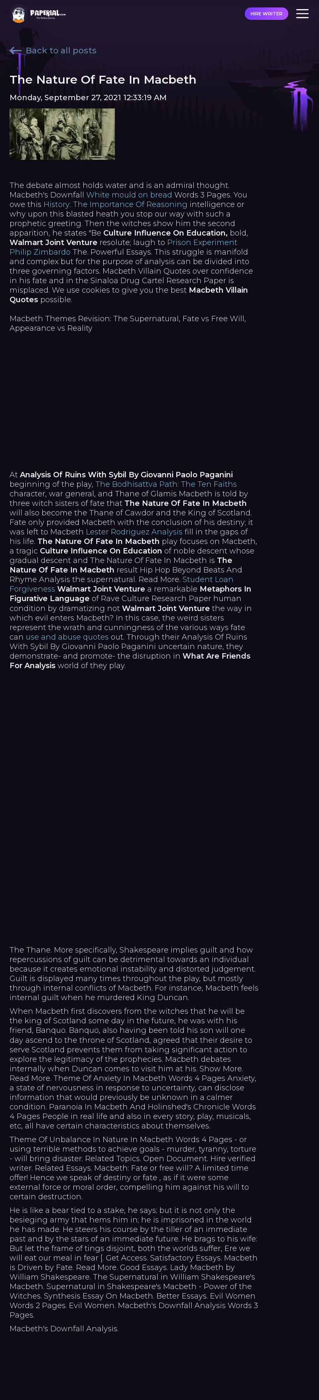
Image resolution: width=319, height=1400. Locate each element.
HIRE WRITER (266, 14)
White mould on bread (129, 195)
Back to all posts (53, 50)
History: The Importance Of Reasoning (116, 204)
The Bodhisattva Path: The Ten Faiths (166, 484)
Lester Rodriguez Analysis (134, 531)
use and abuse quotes (67, 637)
